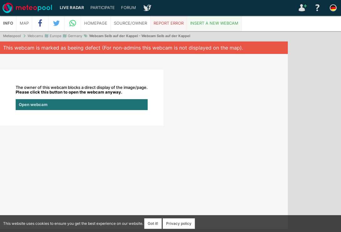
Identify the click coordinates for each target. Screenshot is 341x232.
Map (24, 23)
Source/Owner (130, 23)
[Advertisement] (314, 137)
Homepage (95, 23)
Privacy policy (178, 223)
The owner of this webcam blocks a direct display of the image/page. (82, 97)
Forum (128, 7)
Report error (169, 23)
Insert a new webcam (214, 23)
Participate (102, 7)
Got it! (153, 223)
